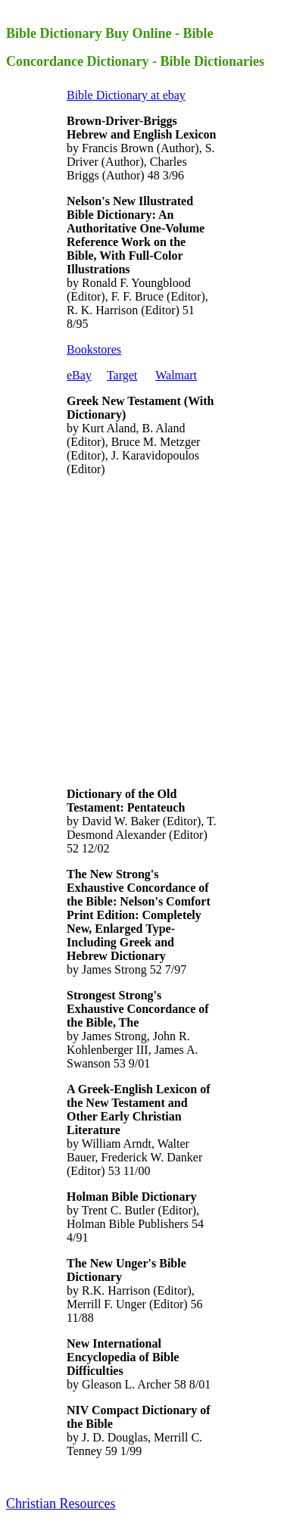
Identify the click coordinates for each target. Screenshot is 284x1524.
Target (122, 375)
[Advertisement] (142, 630)
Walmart (176, 375)
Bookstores (94, 349)
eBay (79, 375)
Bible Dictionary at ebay (126, 95)
